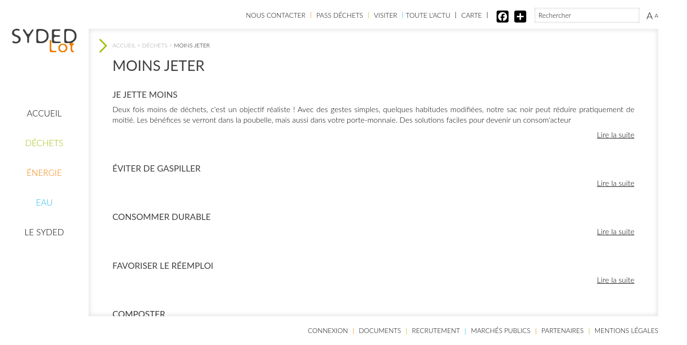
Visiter (386, 15)
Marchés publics (501, 330)
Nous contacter (275, 15)
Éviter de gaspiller (156, 168)
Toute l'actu (428, 15)
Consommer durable (161, 216)
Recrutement (436, 330)
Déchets (44, 143)
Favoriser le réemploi (162, 265)
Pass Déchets (339, 15)
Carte (471, 15)
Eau (44, 202)
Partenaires (563, 330)
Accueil (44, 113)
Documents (380, 330)
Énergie (44, 172)
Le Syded (44, 232)
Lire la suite (615, 134)
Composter (138, 314)
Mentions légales (626, 330)
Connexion (328, 330)
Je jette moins (144, 94)
